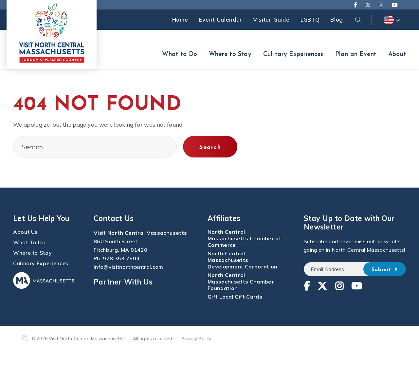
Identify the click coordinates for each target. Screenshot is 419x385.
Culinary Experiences (293, 54)
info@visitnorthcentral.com (128, 267)
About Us (25, 232)
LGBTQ (310, 19)
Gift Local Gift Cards (235, 296)
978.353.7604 (121, 258)
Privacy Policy (196, 338)
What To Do (29, 242)
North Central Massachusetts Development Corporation (243, 260)
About (397, 54)
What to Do (179, 54)
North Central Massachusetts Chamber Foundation (241, 281)
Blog (336, 19)
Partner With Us (123, 281)
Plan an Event (355, 54)
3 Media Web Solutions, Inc (25, 338)
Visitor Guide (271, 19)
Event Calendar (220, 19)
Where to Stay (230, 54)
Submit (385, 269)
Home (180, 19)
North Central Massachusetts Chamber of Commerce (244, 238)
